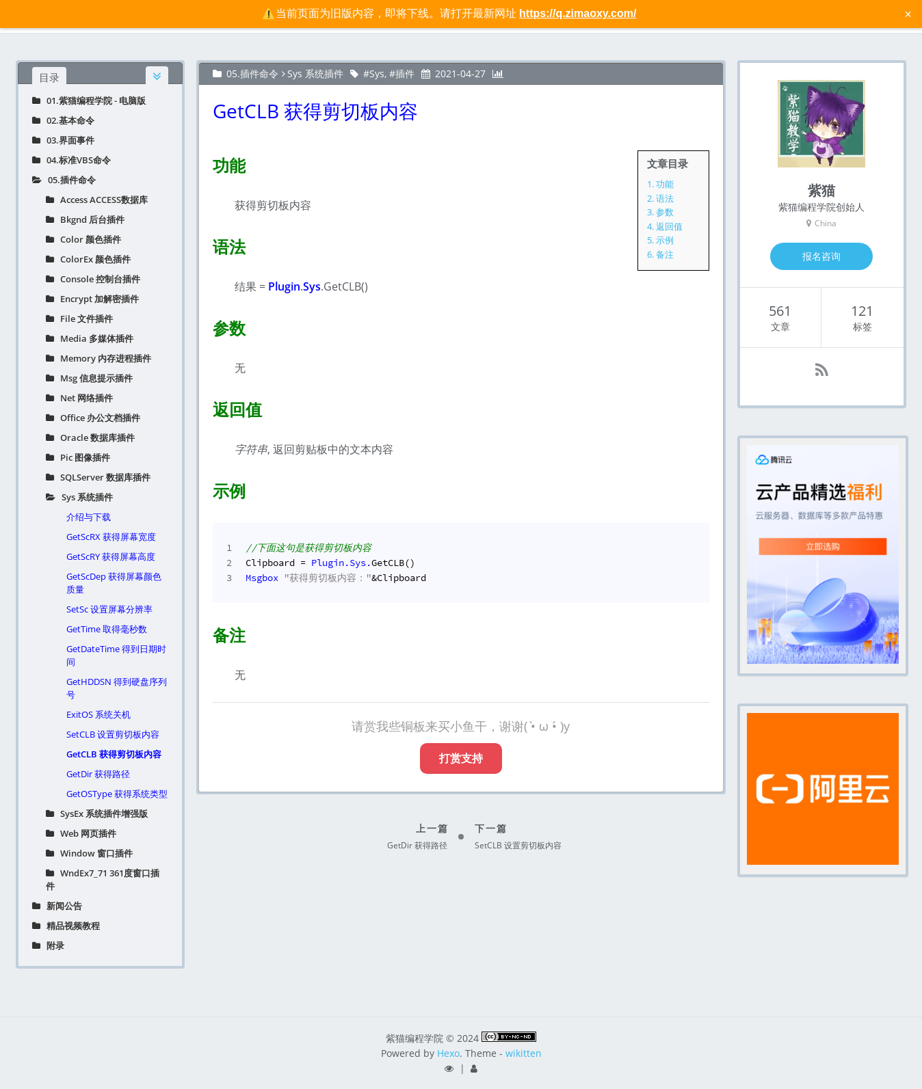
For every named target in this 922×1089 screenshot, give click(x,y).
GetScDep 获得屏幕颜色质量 (113, 582)
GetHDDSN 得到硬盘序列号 (116, 688)
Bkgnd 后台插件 (85, 219)
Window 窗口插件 (89, 853)
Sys (376, 73)
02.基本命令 (63, 120)
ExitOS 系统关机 (98, 714)
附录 (48, 945)
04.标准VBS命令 (71, 160)
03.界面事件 (63, 140)
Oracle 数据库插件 (90, 437)
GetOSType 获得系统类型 (117, 794)
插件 (404, 73)
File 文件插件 (79, 318)
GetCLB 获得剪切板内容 (113, 754)
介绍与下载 (88, 517)
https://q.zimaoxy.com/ (577, 13)
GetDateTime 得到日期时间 (116, 655)
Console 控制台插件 (93, 279)
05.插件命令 (64, 180)
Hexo (448, 1053)
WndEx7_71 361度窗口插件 (102, 879)
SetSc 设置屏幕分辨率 (109, 609)
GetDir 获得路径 (98, 774)
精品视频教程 (66, 925)
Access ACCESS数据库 (97, 199)
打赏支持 (461, 758)
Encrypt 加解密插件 (92, 299)
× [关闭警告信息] (908, 14)
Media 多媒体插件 (89, 338)
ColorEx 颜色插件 (88, 259)
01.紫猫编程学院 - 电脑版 (89, 100)
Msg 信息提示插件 (89, 378)
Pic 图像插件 (78, 457)
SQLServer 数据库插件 (98, 477)
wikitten (523, 1053)
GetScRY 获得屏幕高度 (110, 556)
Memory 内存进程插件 (98, 358)
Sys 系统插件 (79, 497)
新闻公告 (57, 906)
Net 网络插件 (79, 398)
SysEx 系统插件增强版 (97, 813)
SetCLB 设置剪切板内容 (112, 734)
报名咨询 (821, 256)
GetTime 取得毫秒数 (106, 629)
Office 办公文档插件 (93, 418)
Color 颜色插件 (83, 239)
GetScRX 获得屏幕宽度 (111, 536)
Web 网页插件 (81, 833)
